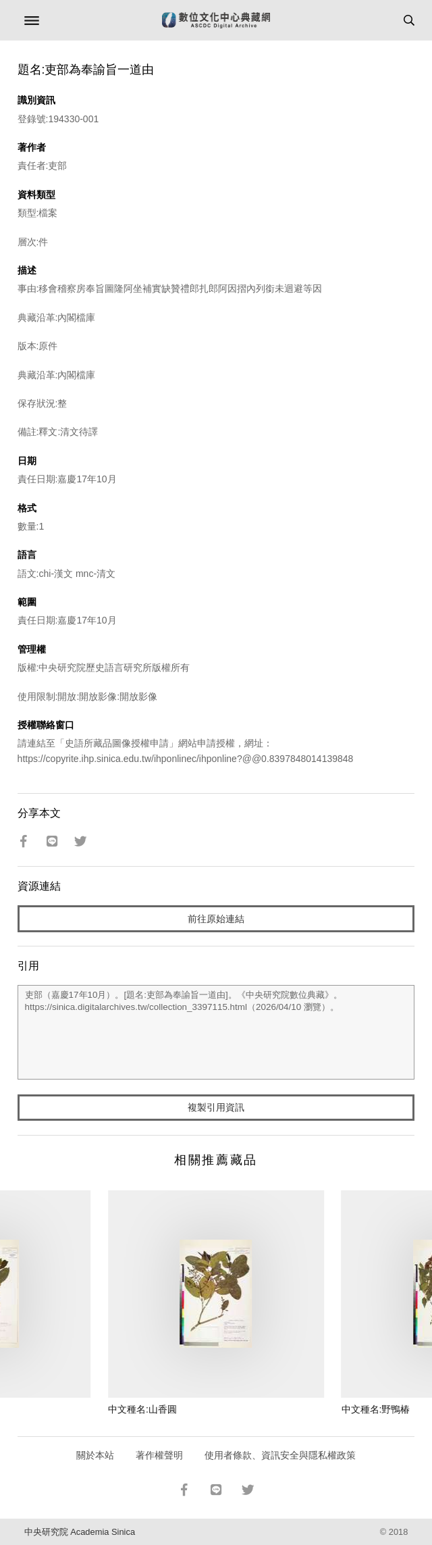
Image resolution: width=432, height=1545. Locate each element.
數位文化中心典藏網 (216, 20)
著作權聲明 (159, 1455)
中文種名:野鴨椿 (376, 1409)
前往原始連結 (216, 918)
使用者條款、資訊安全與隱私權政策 (280, 1455)
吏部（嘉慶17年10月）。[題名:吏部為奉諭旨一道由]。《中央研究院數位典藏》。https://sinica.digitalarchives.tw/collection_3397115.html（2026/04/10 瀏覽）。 (216, 1032)
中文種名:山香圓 (142, 1409)
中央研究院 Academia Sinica (79, 1532)
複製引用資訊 (216, 1107)
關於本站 (95, 1455)
